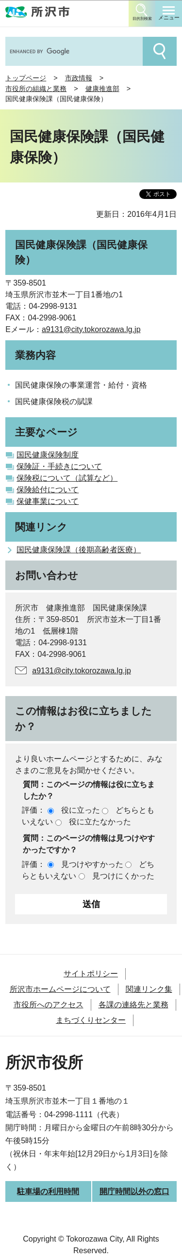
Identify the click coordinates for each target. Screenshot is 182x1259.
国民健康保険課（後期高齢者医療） (79, 550)
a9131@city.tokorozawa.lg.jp (91, 329)
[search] (73, 51)
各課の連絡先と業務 (133, 1005)
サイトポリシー (91, 974)
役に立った (80, 810)
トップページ (25, 78)
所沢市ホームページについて (60, 989)
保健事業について (48, 501)
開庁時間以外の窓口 (134, 1191)
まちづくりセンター (91, 1020)
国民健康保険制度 (48, 455)
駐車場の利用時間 (48, 1191)
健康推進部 (102, 88)
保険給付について (48, 489)
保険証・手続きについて (59, 466)
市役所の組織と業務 (35, 88)
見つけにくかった (123, 876)
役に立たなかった (100, 822)
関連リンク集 (149, 989)
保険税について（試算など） (67, 478)
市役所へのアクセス (48, 1005)
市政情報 (78, 78)
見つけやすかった (92, 864)
